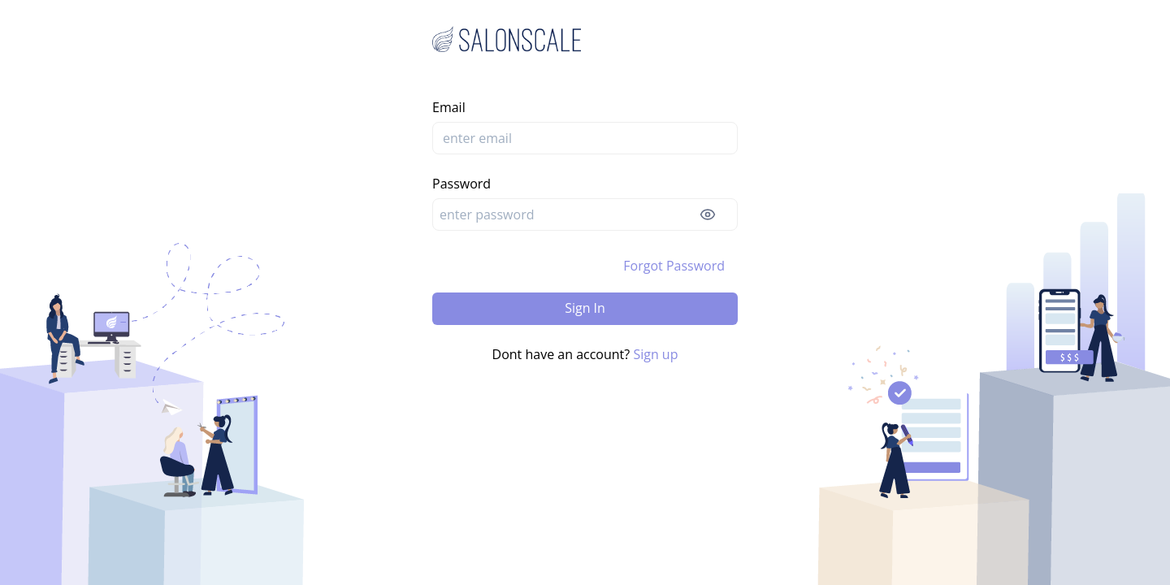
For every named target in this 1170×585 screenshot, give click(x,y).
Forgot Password (674, 266)
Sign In (585, 308)
